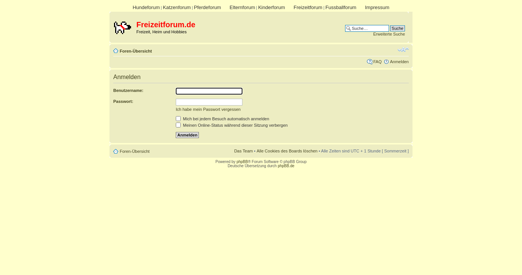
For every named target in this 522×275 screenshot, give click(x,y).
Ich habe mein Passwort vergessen (208, 109)
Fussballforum (340, 7)
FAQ (377, 61)
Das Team (243, 151)
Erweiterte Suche (389, 34)
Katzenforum (177, 7)
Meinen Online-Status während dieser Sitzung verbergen (232, 125)
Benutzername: (128, 90)
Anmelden (399, 61)
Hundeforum (146, 7)
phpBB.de (286, 166)
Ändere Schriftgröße (403, 49)
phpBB (242, 162)
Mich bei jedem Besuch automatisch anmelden (222, 119)
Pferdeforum (207, 7)
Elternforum (242, 7)
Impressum (377, 7)
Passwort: (123, 101)
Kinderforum (271, 7)
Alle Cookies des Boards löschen (286, 151)
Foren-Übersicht (136, 51)
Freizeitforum (308, 7)
